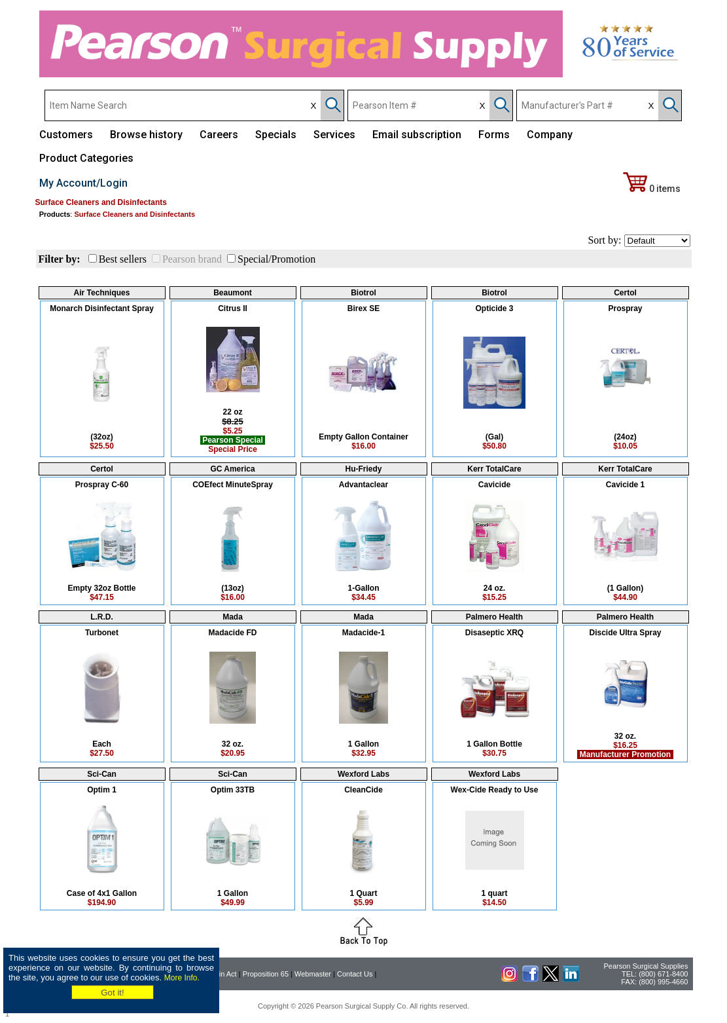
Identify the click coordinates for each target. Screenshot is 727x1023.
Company (550, 134)
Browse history (146, 134)
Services (334, 134)
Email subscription (416, 134)
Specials (275, 134)
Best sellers (123, 259)
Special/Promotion (276, 259)
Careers (219, 134)
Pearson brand (192, 259)
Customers (66, 134)
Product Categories (86, 158)
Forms (494, 134)
